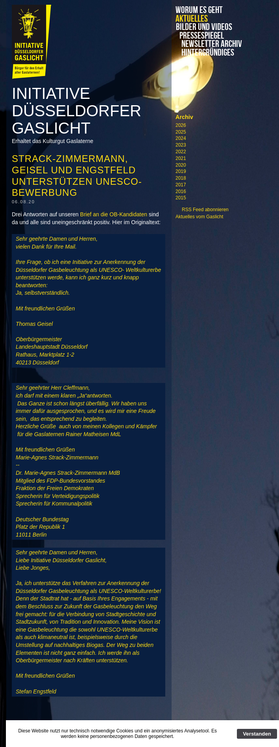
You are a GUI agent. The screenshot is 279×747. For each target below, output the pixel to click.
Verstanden (257, 734)
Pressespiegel (203, 36)
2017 (181, 185)
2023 (181, 145)
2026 (181, 125)
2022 (181, 151)
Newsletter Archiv (209, 44)
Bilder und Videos (209, 27)
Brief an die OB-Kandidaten (113, 214)
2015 (181, 198)
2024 (181, 138)
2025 (181, 132)
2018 (181, 178)
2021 (181, 158)
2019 (181, 171)
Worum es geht (199, 10)
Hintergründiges (204, 52)
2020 (181, 165)
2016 (181, 191)
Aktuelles (192, 19)
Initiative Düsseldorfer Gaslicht (76, 111)
